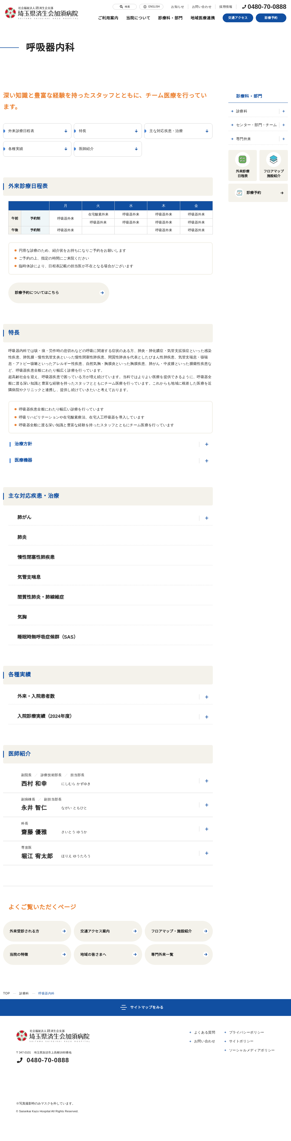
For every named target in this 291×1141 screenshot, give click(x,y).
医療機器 (113, 460)
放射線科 (247, 273)
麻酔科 (245, 282)
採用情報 (223, 6)
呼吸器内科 (249, 122)
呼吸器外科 (249, 189)
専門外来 (240, 323)
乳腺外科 (247, 198)
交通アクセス (238, 18)
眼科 (244, 240)
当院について (138, 18)
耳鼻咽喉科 (249, 231)
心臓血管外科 (250, 206)
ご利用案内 (108, 18)
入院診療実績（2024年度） (115, 717)
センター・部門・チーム (253, 310)
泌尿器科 (247, 223)
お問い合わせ (199, 6)
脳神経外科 (249, 215)
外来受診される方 (38, 931)
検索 (122, 7)
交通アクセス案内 (109, 931)
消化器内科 (249, 131)
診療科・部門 (170, 18)
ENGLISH (149, 7)
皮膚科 (245, 248)
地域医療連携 (203, 18)
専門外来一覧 (180, 954)
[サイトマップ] (145, 1007)
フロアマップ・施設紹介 (180, 931)
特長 (66, 17)
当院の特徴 (38, 954)
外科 (244, 181)
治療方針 (113, 444)
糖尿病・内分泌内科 (255, 148)
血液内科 (247, 164)
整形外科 (247, 257)
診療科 (238, 111)
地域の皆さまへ (109, 954)
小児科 (245, 299)
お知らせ (175, 6)
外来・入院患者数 (115, 697)
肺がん (115, 518)
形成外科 (247, 265)
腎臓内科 (247, 156)
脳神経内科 (249, 139)
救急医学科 (249, 290)
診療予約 (271, 18)
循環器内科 (249, 173)
